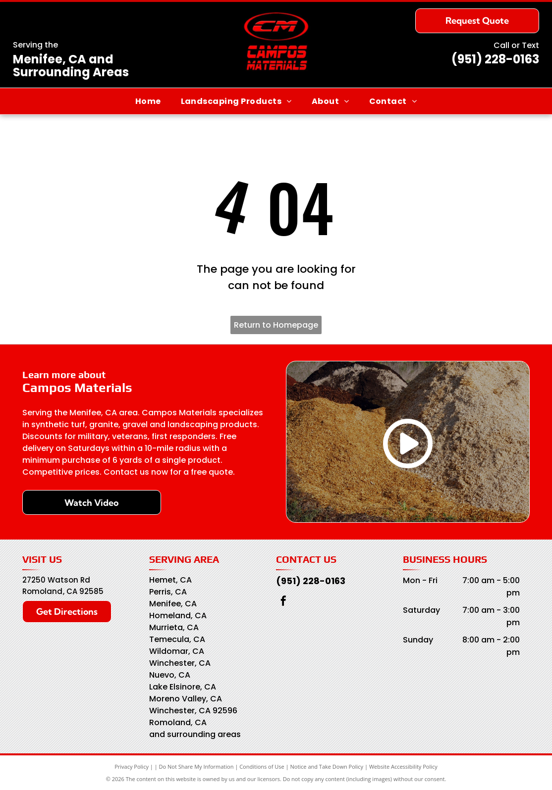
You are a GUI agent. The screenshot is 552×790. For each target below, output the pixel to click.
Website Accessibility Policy (403, 766)
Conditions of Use (261, 766)
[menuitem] (148, 101)
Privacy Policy (131, 766)
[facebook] (283, 602)
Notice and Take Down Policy (327, 766)
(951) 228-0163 (495, 59)
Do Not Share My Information (196, 766)
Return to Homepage (276, 325)
